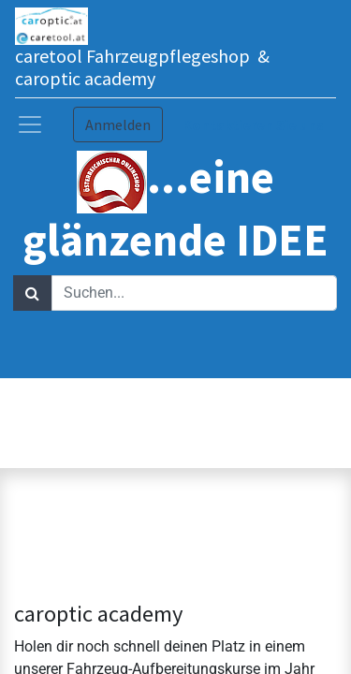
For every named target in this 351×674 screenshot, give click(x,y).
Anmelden (118, 124)
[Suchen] (32, 293)
